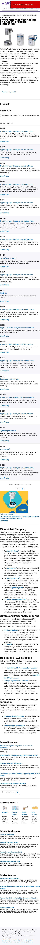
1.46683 (3, 272)
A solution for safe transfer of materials (13, 783)
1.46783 (3, 218)
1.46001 (3, 163)
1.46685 (3, 237)
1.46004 (3, 147)
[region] (20, 36)
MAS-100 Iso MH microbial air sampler (22, 668)
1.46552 (3, 128)
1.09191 (3, 446)
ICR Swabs (8, 644)
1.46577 (3, 376)
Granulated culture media (14, 716)
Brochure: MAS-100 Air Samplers (11, 763)
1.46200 (3, 465)
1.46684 (3, 341)
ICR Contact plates (11, 630)
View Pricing (4, 141)
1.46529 (3, 290)
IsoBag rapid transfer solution (16, 681)
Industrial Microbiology (9, 15)
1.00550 (3, 394)
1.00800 (3, 325)
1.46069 (3, 200)
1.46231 (3, 181)
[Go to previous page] (17, 792)
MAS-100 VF (12, 568)
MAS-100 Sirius (13, 551)
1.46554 (3, 358)
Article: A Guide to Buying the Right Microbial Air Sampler (19, 755)
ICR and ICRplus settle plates (15, 599)
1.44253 (3, 255)
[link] (6, 940)
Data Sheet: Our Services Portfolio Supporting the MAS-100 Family (20, 774)
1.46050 (3, 411)
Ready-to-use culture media (14, 726)
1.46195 (3, 307)
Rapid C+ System (16, 588)
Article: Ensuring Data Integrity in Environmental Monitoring (16, 747)
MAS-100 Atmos (13, 578)
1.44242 (3, 427)
